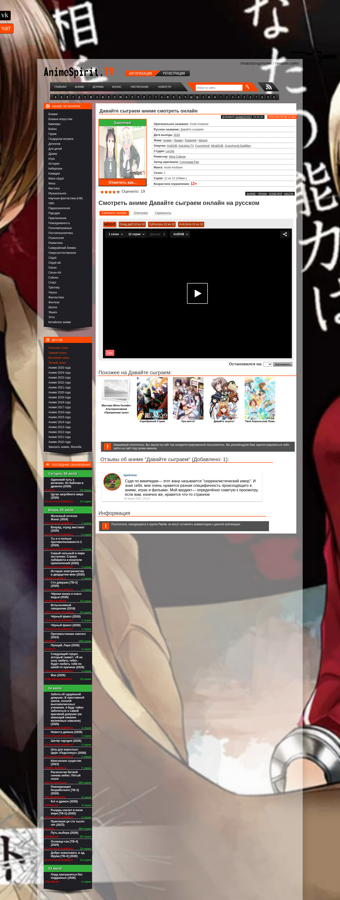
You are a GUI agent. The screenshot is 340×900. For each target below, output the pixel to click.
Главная (60, 86)
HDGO (109, 224)
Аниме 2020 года (59, 392)
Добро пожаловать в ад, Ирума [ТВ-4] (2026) (68, 854)
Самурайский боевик (62, 248)
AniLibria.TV (186, 145)
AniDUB (172, 145)
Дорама (98, 86)
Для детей (55, 148)
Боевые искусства (60, 119)
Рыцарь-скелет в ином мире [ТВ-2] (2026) (67, 811)
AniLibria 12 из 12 (191, 224)
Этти (51, 317)
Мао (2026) (58, 675)
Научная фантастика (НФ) (65, 198)
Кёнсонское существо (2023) (66, 762)
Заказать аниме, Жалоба (64, 447)
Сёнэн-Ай (54, 272)
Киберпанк (55, 168)
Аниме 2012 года (59, 432)
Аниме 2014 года (59, 422)
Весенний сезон (58, 357)
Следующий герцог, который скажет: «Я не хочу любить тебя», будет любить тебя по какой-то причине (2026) (67, 660)
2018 (177, 135)
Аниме (79, 86)
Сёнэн (52, 267)
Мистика (54, 188)
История (54, 163)
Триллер (54, 287)
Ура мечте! (188, 420)
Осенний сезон (58, 348)
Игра (51, 158)
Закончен (122, 123)
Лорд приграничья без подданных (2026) (66, 876)
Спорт (52, 282)
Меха (51, 183)
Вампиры (54, 124)
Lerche (170, 151)
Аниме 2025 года (59, 367)
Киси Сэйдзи (177, 156)
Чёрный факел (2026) (66, 616)
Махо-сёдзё (56, 178)
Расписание (140, 86)
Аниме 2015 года (59, 417)
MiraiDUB (217, 145)
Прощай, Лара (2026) (65, 645)
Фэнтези (53, 302)
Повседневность (59, 223)
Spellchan (130, 475)
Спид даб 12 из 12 (132, 224)
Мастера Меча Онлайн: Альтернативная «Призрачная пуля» (116, 407)
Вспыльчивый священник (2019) (63, 607)
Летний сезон (57, 362)
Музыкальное (57, 193)
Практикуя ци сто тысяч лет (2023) (68, 823)
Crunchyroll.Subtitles (238, 145)
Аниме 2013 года (59, 427)
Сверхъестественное (62, 252)
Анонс (117, 86)
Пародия (54, 213)
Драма (52, 153)
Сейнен (53, 277)
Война (52, 129)
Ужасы (52, 292)
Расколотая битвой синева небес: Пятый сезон (66, 775)
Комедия (54, 173)
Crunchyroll (202, 145)
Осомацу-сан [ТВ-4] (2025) (64, 843)
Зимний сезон (57, 352)
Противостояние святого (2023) (68, 635)
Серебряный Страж (152, 420)
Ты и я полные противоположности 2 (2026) (66, 542)
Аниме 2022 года (59, 382)
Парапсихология (59, 208)
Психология (56, 238)
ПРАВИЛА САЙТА (287, 63)
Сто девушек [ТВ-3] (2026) (64, 584)
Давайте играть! (224, 420)
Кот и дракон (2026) (64, 801)
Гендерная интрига (60, 139)
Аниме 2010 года (59, 442)
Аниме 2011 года (59, 437)
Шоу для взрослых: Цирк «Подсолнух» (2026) (68, 751)
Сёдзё (52, 257)
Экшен (52, 312)
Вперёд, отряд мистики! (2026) (67, 529)
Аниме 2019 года (59, 397)
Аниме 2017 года (59, 407)
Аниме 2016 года (59, 412)
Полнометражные (60, 228)
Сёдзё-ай (54, 262)
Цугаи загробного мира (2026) (67, 496)
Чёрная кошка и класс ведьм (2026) (66, 595)
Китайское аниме (59, 322)
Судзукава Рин (189, 162)
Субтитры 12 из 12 (162, 224)
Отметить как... (123, 182)
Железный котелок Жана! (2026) (64, 517)
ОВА (51, 203)
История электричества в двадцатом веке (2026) (68, 573)
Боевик (53, 114)
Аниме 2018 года (59, 402)
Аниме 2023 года (59, 377)
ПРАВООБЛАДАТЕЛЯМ (255, 63)
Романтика (55, 243)
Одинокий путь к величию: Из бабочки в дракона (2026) (67, 483)
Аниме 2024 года (59, 372)
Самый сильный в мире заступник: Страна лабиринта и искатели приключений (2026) (68, 558)
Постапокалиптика (60, 233)
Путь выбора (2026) (64, 832)
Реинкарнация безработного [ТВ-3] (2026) (65, 790)
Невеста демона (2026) (66, 732)
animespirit (243, 117)
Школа (52, 307)
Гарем (52, 134)
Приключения (57, 218)
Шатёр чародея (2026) (66, 740)
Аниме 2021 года (59, 387)
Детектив (54, 144)
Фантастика (56, 297)
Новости (164, 86)
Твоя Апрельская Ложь (260, 420)
